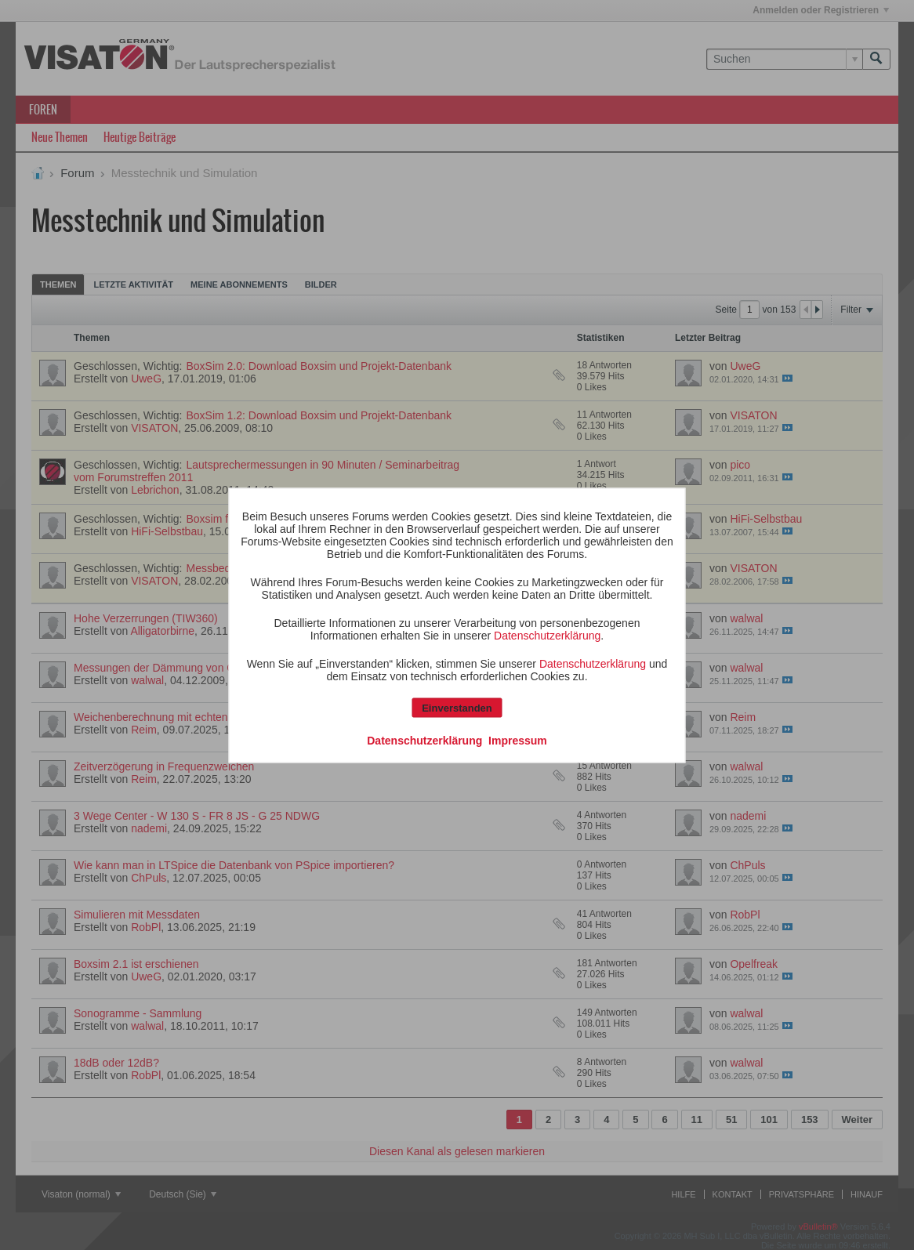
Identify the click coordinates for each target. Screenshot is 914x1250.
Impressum (517, 740)
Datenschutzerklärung (547, 635)
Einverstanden (457, 707)
